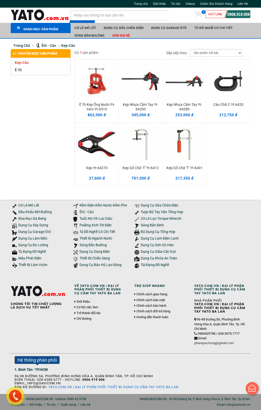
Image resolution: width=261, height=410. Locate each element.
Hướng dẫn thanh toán (152, 317)
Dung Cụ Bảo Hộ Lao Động (101, 265)
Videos (190, 4)
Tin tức (175, 4)
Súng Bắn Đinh (152, 225)
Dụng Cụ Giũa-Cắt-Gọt (158, 252)
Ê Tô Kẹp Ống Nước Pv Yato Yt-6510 (96, 106)
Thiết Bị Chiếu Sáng (95, 258)
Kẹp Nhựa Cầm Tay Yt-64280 (184, 106)
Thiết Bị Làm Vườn (32, 265)
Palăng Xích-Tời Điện (96, 225)
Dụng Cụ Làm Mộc (32, 238)
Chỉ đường (83, 318)
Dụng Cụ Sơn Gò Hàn (157, 245)
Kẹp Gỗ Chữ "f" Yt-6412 (141, 168)
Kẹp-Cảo (22, 63)
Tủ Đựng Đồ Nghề (32, 252)
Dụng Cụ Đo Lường (33, 245)
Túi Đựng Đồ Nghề (155, 265)
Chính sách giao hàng (151, 294)
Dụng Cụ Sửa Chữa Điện (123, 28)
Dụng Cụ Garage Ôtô (169, 28)
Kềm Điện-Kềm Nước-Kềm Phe (103, 205)
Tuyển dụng (68, 404)
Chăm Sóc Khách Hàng (216, 4)
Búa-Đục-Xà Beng (32, 219)
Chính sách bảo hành (151, 306)
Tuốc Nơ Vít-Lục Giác (96, 219)
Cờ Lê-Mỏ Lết (85, 28)
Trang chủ (141, 4)
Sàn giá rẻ (121, 35)
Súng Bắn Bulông (89, 35)
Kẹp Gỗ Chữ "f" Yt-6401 (184, 168)
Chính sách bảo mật (150, 300)
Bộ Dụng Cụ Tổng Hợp (158, 232)
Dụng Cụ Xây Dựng (33, 225)
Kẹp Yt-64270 (97, 168)
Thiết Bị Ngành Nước (96, 238)
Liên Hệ (243, 4)
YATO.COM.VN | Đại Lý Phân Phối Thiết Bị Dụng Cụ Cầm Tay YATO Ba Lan (113, 387)
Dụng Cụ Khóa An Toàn (159, 258)
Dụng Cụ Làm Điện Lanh (160, 238)
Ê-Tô (18, 70)
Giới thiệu (159, 4)
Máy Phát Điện (29, 258)
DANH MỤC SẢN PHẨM (37, 28)
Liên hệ (85, 404)
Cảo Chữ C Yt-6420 (228, 104)
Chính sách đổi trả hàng (153, 311)
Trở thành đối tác (88, 313)
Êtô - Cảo (87, 212)
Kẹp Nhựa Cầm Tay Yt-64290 (140, 106)
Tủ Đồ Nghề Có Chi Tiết (213, 28)
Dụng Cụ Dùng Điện (95, 252)
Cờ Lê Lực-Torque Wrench (161, 219)
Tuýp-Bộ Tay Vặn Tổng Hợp (162, 212)
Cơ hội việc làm (87, 307)
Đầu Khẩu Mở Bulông (35, 212)
